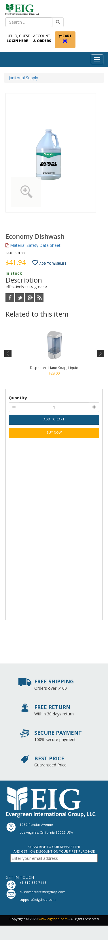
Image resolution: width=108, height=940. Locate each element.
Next (100, 354)
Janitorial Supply (23, 77)
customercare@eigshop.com (42, 892)
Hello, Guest (18, 38)
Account (42, 38)
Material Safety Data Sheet (32, 245)
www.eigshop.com (53, 919)
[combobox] (29, 22)
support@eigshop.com (38, 899)
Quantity (18, 398)
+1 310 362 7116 (33, 882)
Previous (8, 354)
